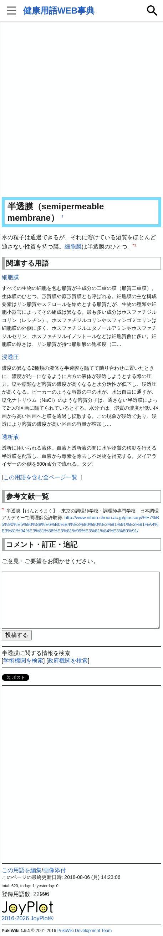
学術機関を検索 (23, 661)
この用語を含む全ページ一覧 (40, 477)
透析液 (10, 437)
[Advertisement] (81, 110)
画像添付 (54, 870)
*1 (134, 245)
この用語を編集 (22, 870)
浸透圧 (10, 357)
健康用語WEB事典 (59, 10)
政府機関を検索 (68, 661)
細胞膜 (73, 247)
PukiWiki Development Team (84, 930)
